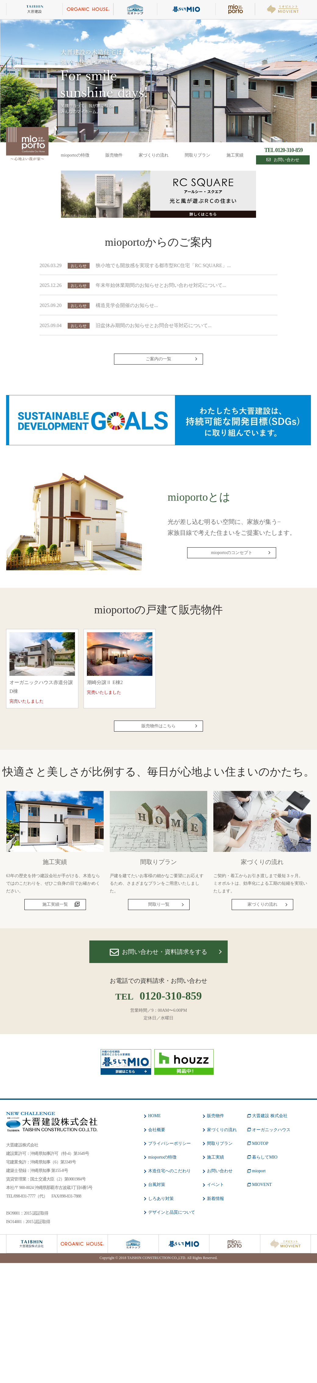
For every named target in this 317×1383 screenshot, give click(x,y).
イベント (215, 1184)
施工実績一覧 (55, 904)
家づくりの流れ (154, 155)
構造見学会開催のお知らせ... (127, 305)
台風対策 (156, 1184)
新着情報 (215, 1198)
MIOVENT (262, 1184)
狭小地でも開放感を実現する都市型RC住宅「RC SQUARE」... (163, 265)
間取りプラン (197, 155)
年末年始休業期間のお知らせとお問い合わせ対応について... (161, 285)
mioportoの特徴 (75, 155)
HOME (154, 1115)
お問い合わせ (282, 159)
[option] (158, 80)
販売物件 (114, 155)
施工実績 (235, 155)
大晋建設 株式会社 (269, 1115)
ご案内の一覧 (158, 359)
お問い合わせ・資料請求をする (158, 952)
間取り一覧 (158, 904)
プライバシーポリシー (169, 1143)
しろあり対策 (161, 1198)
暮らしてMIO (264, 1157)
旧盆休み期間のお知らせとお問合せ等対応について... (154, 325)
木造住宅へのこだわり (169, 1171)
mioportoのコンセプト (231, 552)
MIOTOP (260, 1143)
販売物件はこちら (158, 726)
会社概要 (156, 1129)
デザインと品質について (171, 1212)
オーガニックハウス (271, 1129)
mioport (258, 1171)
